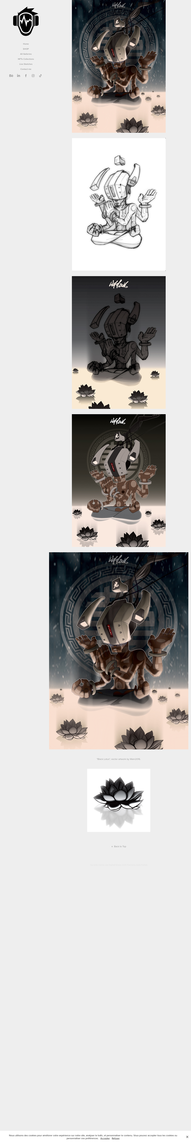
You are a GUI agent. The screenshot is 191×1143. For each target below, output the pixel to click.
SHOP (26, 48)
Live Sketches (25, 64)
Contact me (25, 69)
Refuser (116, 1138)
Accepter (105, 1138)
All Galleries (26, 53)
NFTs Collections (26, 59)
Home (26, 43)
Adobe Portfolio (141, 865)
